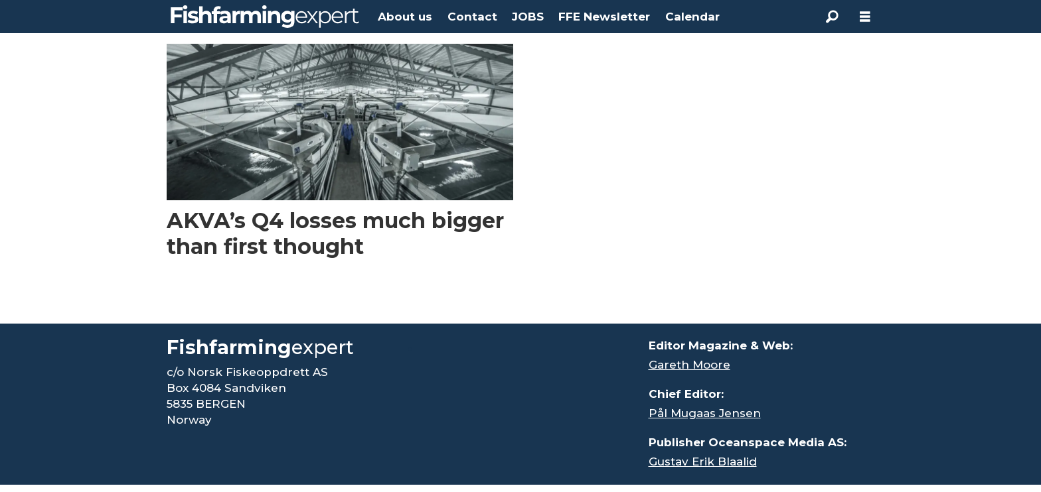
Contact (472, 16)
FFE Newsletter (604, 16)
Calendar (692, 16)
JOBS (528, 16)
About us (405, 16)
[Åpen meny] (865, 17)
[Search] (831, 16)
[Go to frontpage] (265, 16)
